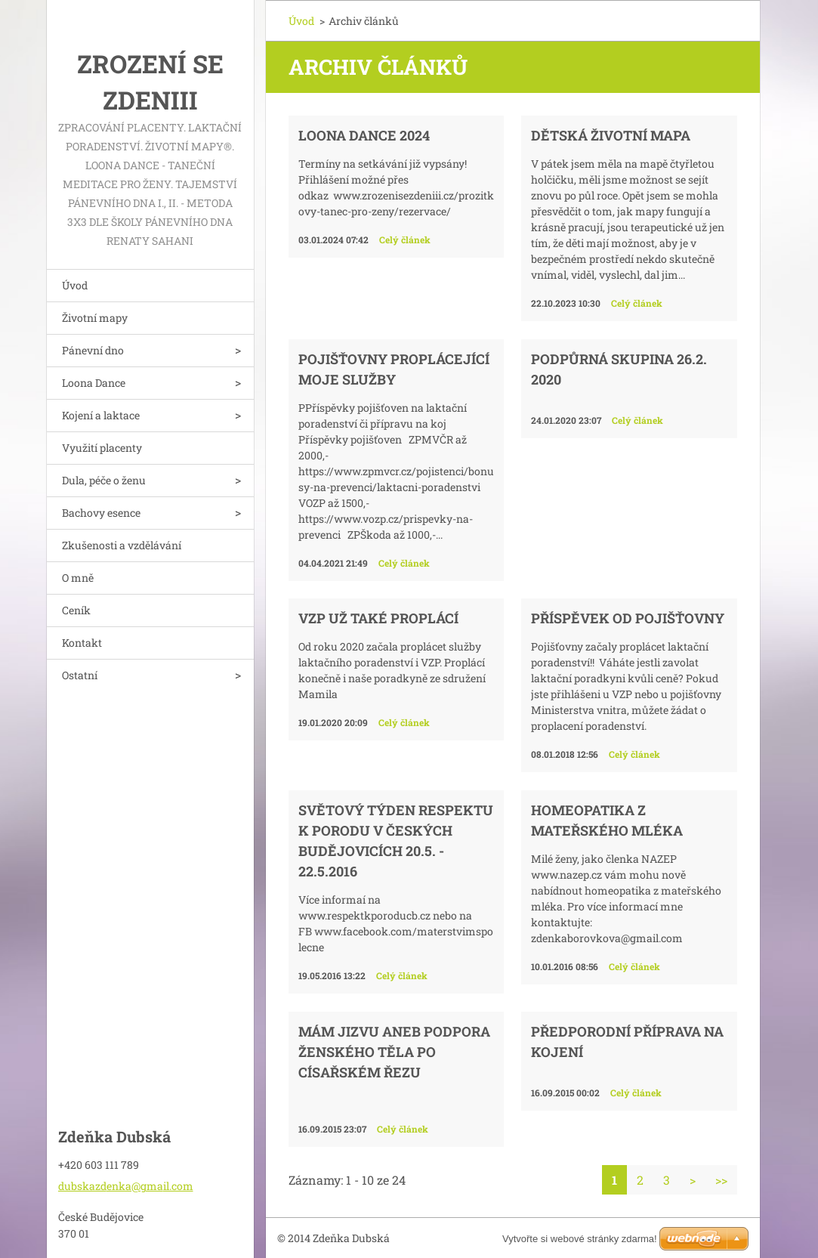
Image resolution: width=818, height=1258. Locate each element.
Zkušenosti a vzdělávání (121, 545)
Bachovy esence (101, 512)
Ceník (76, 610)
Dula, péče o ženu (104, 480)
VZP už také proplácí (378, 618)
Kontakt (82, 642)
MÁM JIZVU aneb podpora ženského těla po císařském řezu (394, 1051)
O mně (78, 577)
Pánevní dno (93, 350)
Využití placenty (102, 447)
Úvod (75, 285)
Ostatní (79, 675)
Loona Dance (93, 383)
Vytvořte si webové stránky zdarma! (579, 1238)
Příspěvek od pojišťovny (627, 618)
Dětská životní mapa (610, 135)
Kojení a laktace (101, 415)
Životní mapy (95, 318)
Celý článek (405, 239)
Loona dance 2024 (364, 135)
